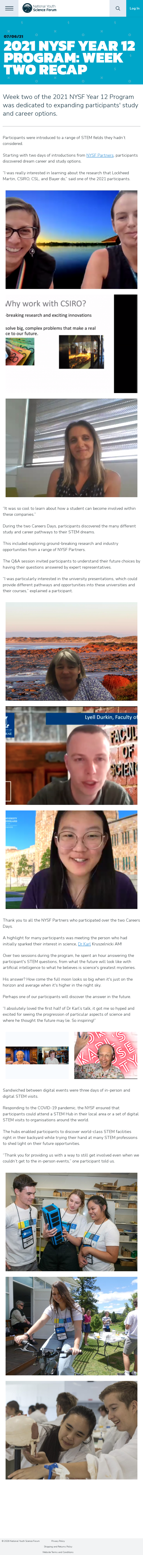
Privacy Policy (58, 1541)
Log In (134, 8)
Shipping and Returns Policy (58, 1546)
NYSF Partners (100, 155)
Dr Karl (84, 944)
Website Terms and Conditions (58, 1552)
